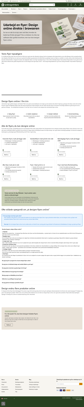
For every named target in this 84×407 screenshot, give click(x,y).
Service (17, 387)
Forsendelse (17, 392)
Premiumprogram (18, 397)
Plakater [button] (25, 9)
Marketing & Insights (33, 397)
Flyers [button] (19, 9)
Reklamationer (18, 394)
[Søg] (54, 4)
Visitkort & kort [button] (52, 9)
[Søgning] (41, 4)
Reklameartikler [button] (5, 12)
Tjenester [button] (14, 12)
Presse (3, 392)
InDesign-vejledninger (33, 392)
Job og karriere (5, 394)
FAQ (16, 399)
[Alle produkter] (6, 9)
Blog (30, 387)
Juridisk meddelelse (66, 405)
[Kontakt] (3, 404)
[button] (42, 260)
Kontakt (3, 399)
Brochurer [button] (13, 9)
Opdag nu (8, 375)
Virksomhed (4, 390)
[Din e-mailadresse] (68, 392)
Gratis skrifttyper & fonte (34, 394)
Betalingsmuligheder (19, 390)
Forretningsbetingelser (77, 405)
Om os (3, 387)
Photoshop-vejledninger (34, 390)
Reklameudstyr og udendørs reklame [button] (38, 9)
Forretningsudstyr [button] (62, 9)
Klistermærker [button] (71, 9)
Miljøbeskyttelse (5, 397)
